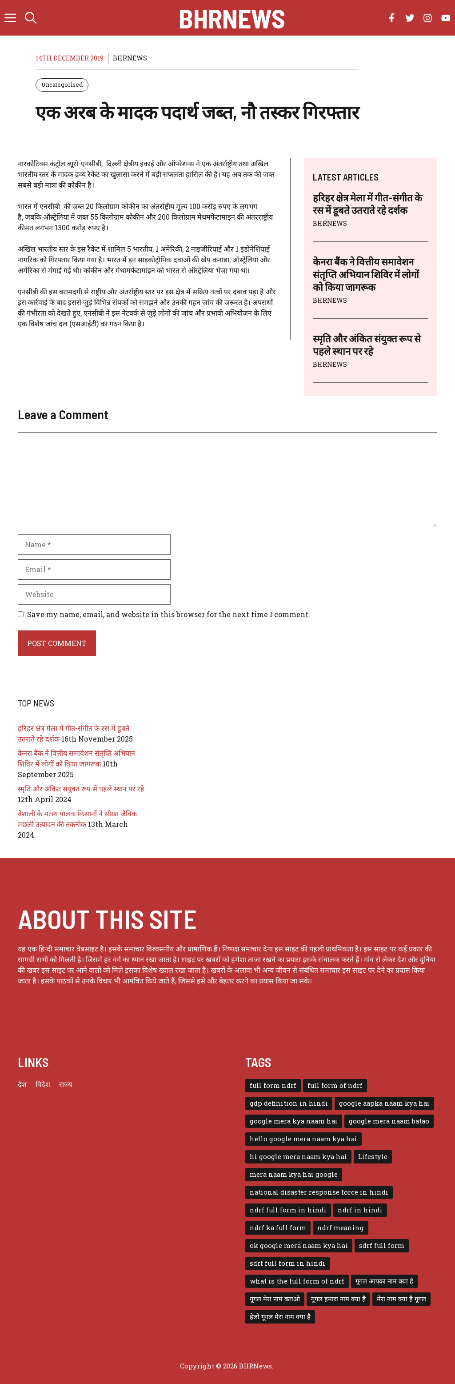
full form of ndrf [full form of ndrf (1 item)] (335, 1085)
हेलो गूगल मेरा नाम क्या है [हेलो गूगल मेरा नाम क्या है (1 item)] (280, 1316)
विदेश (43, 1084)
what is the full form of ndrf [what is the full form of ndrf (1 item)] (297, 1281)
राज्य (65, 1084)
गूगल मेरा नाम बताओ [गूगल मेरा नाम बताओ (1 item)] (275, 1299)
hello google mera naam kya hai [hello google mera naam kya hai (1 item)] (303, 1139)
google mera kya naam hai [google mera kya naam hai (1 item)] (294, 1121)
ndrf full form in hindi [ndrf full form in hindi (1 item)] (288, 1210)
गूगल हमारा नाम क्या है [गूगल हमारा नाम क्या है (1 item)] (338, 1299)
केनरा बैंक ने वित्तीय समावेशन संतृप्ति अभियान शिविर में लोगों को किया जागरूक (366, 274)
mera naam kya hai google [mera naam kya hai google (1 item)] (294, 1174)
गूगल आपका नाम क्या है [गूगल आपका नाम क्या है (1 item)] (384, 1281)
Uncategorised (62, 84)
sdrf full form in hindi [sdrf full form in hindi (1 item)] (287, 1263)
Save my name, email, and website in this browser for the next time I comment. (168, 614)
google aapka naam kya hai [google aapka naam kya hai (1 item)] (384, 1103)
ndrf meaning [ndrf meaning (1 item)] (340, 1228)
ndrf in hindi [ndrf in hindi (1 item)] (360, 1210)
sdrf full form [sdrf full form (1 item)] (381, 1245)
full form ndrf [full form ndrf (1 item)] (273, 1085)
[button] (30, 18)
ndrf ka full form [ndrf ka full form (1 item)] (278, 1228)
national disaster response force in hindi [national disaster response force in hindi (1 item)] (319, 1192)
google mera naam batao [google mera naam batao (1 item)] (389, 1121)
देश (22, 1084)
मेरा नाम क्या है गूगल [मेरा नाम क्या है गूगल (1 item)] (401, 1299)
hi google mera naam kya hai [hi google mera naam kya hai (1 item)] (298, 1156)
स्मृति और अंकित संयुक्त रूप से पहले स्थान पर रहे (81, 788)
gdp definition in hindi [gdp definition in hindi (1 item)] (289, 1103)
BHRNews (232, 18)
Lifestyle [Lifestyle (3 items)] (372, 1156)
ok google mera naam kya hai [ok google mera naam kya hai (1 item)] (299, 1245)
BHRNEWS (130, 58)
